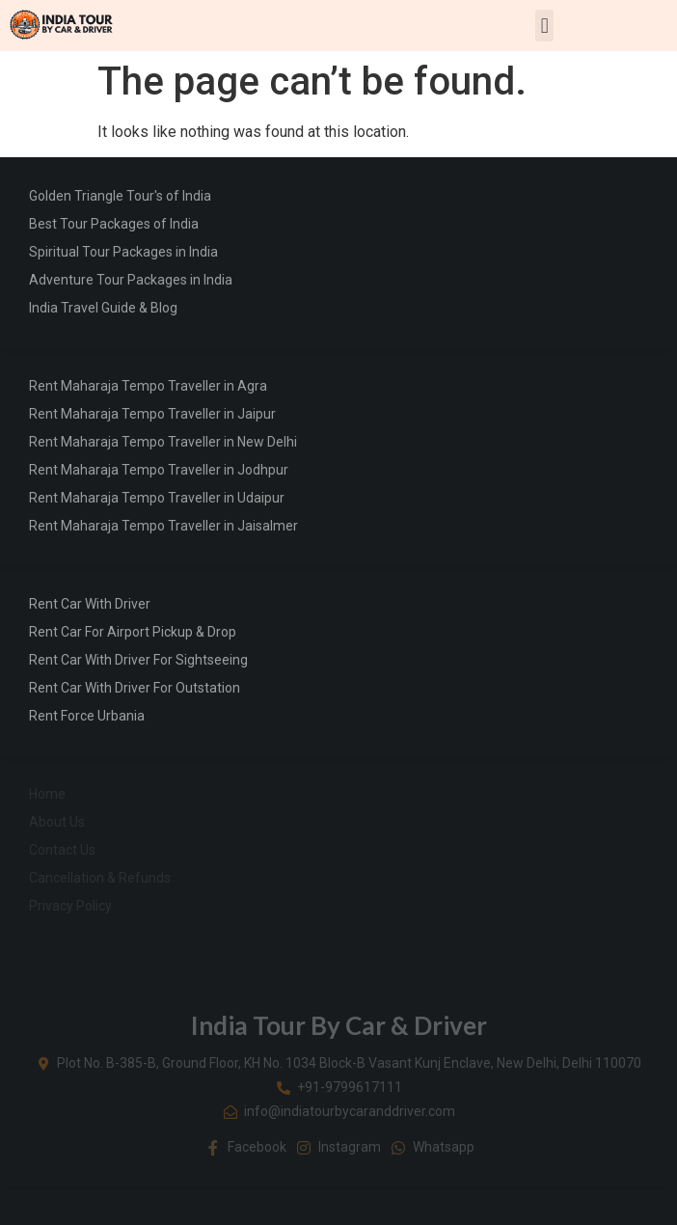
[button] (544, 25)
